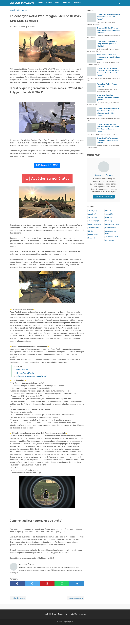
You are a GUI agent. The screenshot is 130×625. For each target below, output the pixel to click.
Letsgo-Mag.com (22, 2)
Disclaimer (52, 614)
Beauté (92, 238)
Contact (66, 3)
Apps (92, 214)
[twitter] (32, 583)
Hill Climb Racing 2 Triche (25, 373)
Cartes (109, 214)
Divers (108, 221)
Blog (57, 3)
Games (49, 3)
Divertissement (112, 224)
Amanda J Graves (104, 175)
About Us (77, 3)
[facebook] (17, 583)
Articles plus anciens (76, 598)
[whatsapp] (61, 583)
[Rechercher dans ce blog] (119, 3)
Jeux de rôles (111, 237)
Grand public (111, 228)
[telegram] (76, 583)
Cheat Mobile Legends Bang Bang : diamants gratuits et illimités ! (107, 44)
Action (92, 210)
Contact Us (73, 614)
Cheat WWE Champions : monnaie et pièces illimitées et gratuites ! (108, 97)
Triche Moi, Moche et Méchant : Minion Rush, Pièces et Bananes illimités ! (108, 30)
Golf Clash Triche (22, 370)
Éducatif (109, 240)
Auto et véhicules (95, 224)
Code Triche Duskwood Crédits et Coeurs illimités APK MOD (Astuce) (108, 17)
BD (90, 231)
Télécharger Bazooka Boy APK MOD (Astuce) (31, 376)
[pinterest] (47, 583)
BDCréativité (93, 234)
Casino (108, 217)
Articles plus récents (18, 598)
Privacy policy (63, 614)
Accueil (45, 614)
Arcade (92, 217)
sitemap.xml (83, 614)
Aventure (93, 228)
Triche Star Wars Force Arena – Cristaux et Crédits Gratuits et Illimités (108, 140)
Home (40, 3)
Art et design (93, 221)
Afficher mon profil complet (104, 197)
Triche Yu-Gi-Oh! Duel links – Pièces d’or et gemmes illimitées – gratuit (108, 57)
